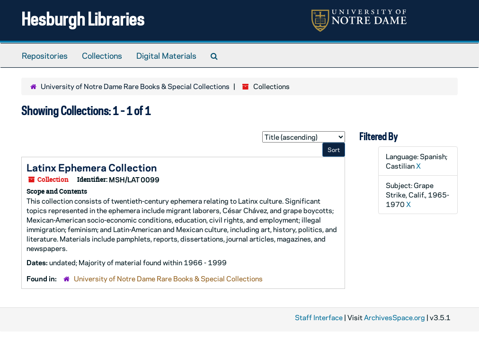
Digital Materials (166, 55)
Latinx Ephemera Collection (92, 167)
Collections (102, 55)
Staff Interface (319, 317)
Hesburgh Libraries (82, 18)
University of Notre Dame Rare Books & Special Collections (135, 86)
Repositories (45, 55)
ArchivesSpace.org (394, 317)
